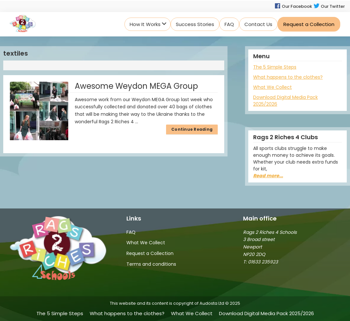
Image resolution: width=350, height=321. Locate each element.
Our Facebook (293, 6)
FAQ (131, 232)
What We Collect (272, 87)
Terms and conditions (151, 264)
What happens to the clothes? (288, 77)
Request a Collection (150, 253)
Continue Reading (192, 129)
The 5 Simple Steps (274, 67)
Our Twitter (329, 6)
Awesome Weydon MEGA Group (136, 86)
